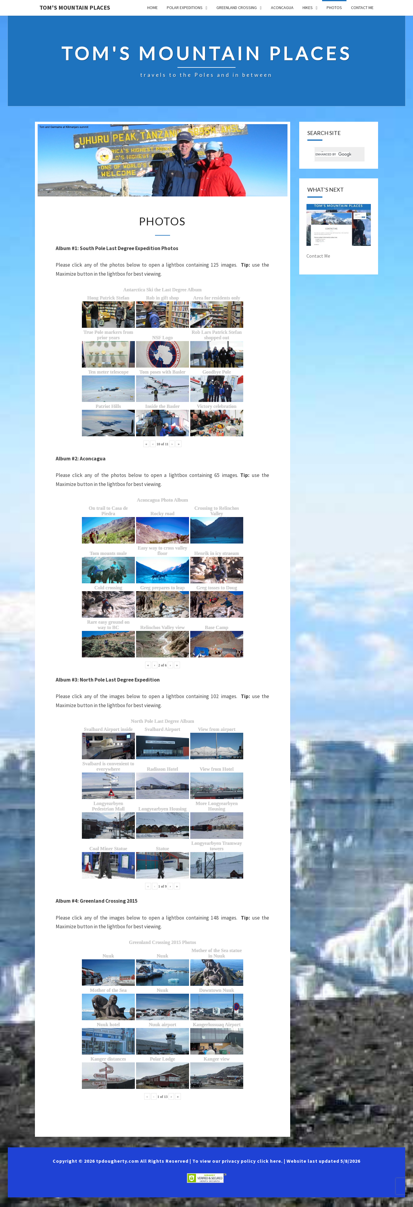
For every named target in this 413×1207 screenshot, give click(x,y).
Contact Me (362, 7)
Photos (334, 7)
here (275, 1170)
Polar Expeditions (185, 7)
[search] (333, 154)
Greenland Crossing (236, 7)
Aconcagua (282, 7)
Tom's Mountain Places (74, 7)
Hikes (308, 7)
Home (152, 7)
